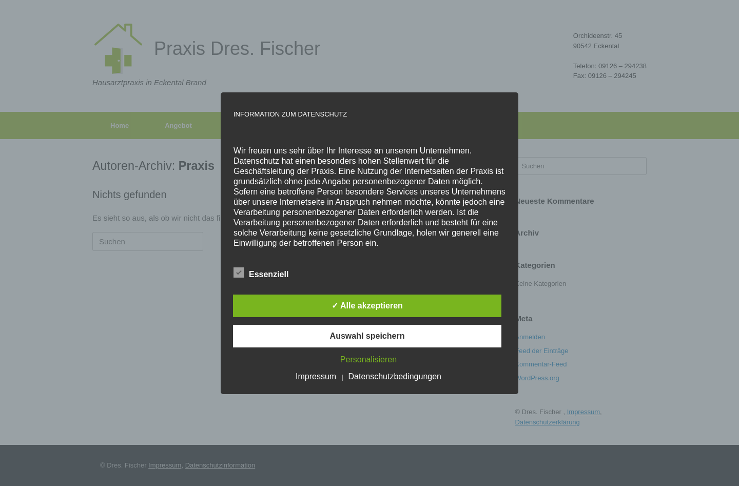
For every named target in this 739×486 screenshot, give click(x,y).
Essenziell (261, 272)
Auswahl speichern (367, 336)
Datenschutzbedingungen (394, 376)
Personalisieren (368, 359)
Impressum (316, 376)
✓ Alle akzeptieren (367, 305)
